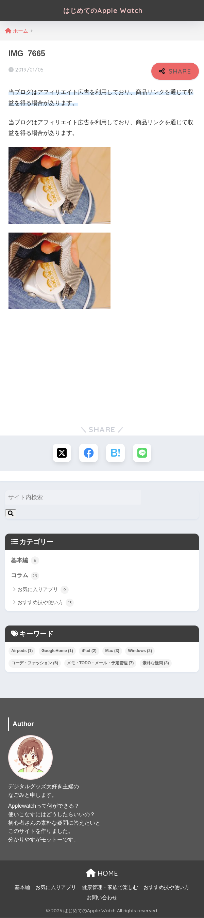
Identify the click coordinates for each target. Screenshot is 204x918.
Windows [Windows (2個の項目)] (140, 651)
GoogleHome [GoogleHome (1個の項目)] (57, 651)
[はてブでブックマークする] (115, 453)
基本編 (25, 561)
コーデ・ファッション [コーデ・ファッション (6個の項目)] (34, 663)
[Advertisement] (102, 365)
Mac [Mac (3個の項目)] (112, 651)
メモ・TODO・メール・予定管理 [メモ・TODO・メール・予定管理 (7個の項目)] (100, 663)
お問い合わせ (102, 898)
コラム (25, 576)
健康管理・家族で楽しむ (110, 888)
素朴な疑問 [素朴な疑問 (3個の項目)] (155, 663)
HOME (102, 873)
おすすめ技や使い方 (45, 603)
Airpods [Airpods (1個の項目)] (22, 651)
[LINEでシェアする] (142, 453)
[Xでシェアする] (61, 453)
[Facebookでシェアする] (88, 453)
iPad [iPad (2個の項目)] (89, 651)
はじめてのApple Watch (103, 10)
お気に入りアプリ (43, 590)
